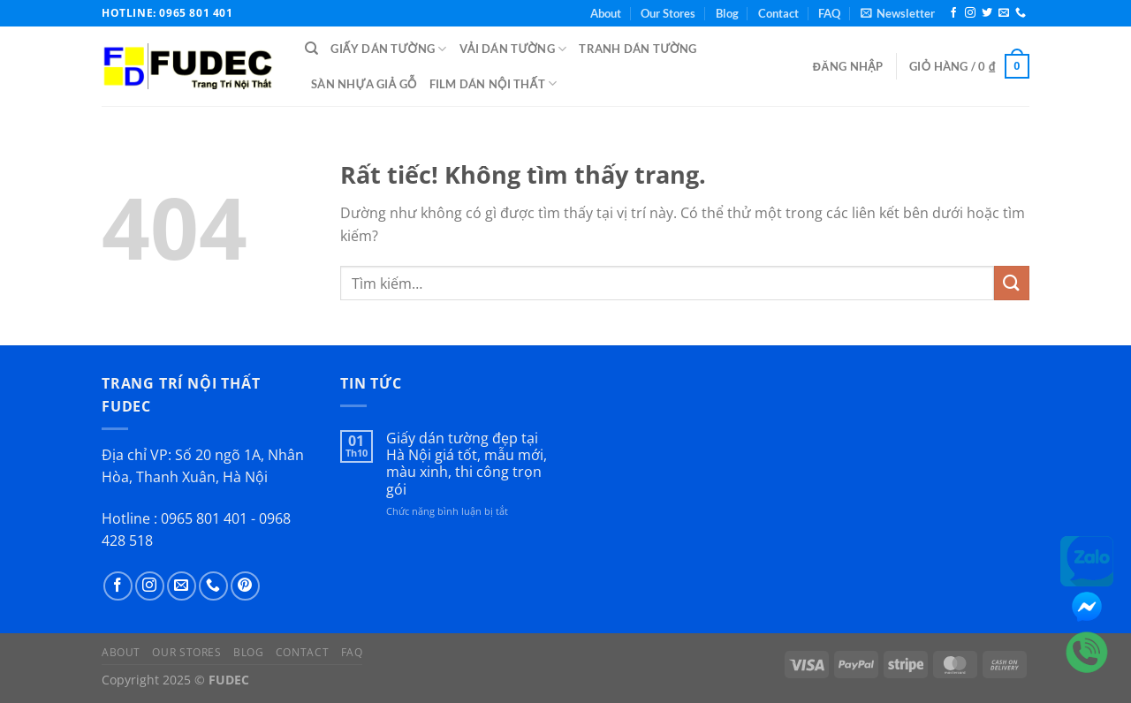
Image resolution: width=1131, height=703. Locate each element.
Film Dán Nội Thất (493, 83)
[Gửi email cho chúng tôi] (1003, 13)
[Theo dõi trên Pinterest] (245, 586)
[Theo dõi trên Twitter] (987, 13)
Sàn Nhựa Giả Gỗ (364, 84)
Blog (727, 13)
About (605, 13)
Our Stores (668, 13)
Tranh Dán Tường (637, 49)
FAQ (829, 13)
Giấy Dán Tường (388, 49)
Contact (778, 13)
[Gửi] (1011, 283)
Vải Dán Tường (513, 49)
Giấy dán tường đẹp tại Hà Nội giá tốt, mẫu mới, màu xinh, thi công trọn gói (466, 464)
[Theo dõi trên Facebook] (953, 13)
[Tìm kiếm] (311, 48)
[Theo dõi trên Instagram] (970, 13)
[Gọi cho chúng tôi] (1020, 13)
